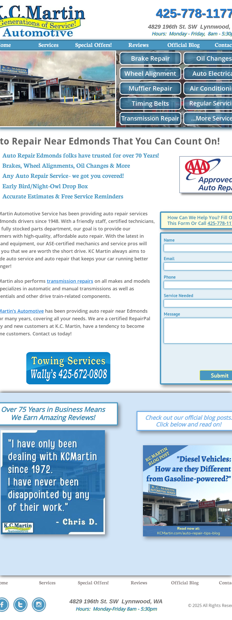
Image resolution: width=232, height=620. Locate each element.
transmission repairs (70, 281)
